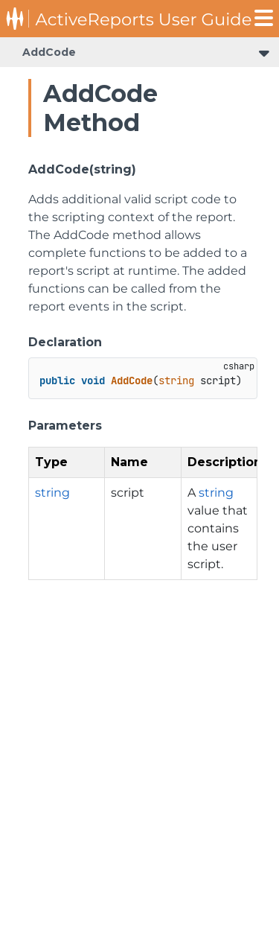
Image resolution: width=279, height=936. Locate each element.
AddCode (49, 52)
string (52, 492)
